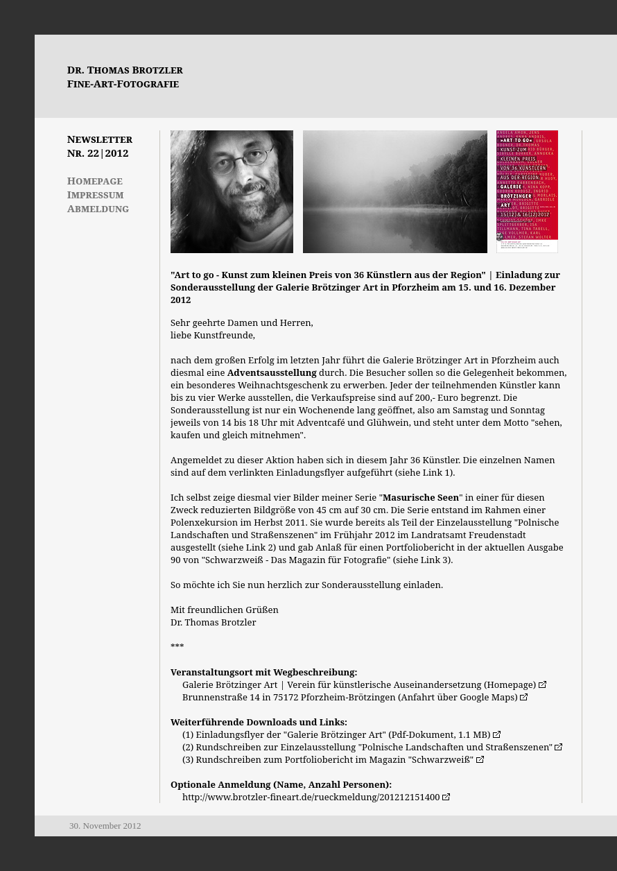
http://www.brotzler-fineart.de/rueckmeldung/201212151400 (311, 797)
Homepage (95, 180)
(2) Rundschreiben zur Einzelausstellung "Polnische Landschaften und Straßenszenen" (367, 747)
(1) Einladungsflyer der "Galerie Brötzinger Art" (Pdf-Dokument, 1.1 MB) (336, 734)
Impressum (95, 194)
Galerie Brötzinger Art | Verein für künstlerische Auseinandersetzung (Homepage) (359, 684)
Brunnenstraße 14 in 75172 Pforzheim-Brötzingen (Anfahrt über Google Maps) (350, 697)
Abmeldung (98, 208)
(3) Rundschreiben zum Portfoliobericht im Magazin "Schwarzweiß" (327, 759)
